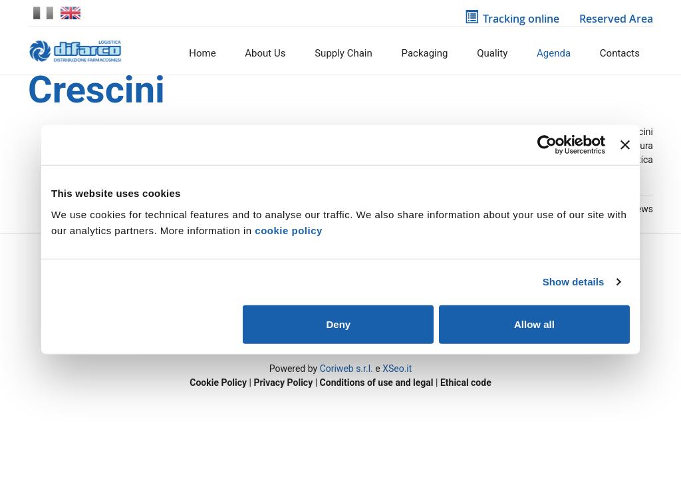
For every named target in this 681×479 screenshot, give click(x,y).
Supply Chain (343, 53)
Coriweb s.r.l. (346, 368)
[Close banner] (625, 145)
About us (265, 53)
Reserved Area (614, 18)
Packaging (425, 53)
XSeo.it (397, 368)
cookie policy (289, 230)
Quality (492, 53)
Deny (339, 323)
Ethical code (465, 382)
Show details (574, 281)
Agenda (554, 53)
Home (202, 53)
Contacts (620, 53)
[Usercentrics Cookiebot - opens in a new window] (547, 145)
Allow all (534, 323)
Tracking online (512, 18)
